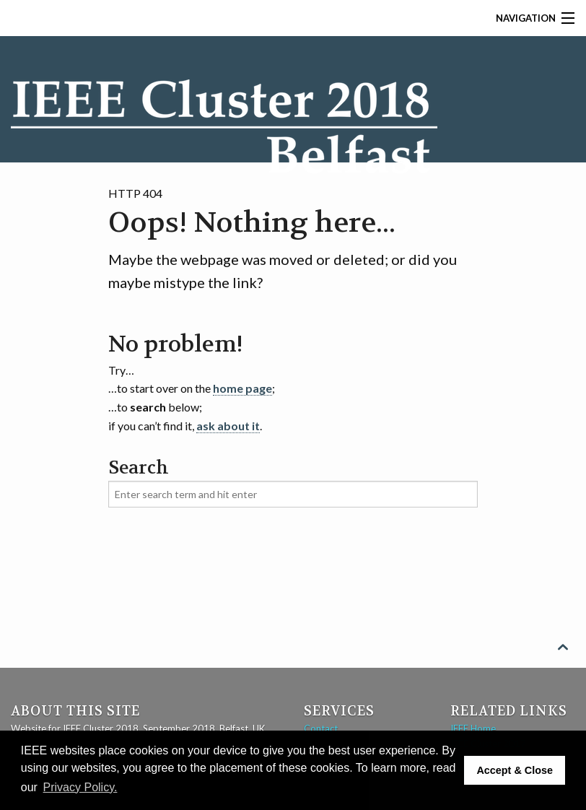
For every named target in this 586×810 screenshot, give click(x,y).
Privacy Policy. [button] (80, 787)
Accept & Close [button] (514, 770)
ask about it (228, 425)
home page (242, 388)
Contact (321, 728)
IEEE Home (473, 728)
